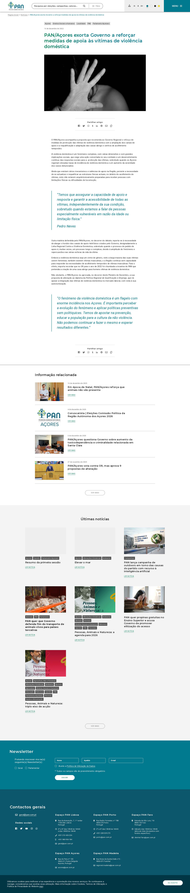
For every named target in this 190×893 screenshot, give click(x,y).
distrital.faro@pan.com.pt (145, 820)
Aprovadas (34, 671)
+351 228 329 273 (104, 816)
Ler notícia (34, 551)
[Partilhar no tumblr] (92, 118)
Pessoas (52, 678)
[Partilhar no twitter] (83, 118)
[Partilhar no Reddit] (101, 118)
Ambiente (108, 542)
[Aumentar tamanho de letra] (142, 6)
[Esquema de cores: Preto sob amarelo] (159, 6)
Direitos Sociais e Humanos (71, 24)
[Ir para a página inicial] (16, 6)
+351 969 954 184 (65, 822)
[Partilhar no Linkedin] (96, 118)
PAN (96, 24)
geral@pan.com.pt (28, 797)
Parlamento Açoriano (108, 24)
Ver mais (74, 387)
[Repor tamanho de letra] (138, 6)
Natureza (104, 609)
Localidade (88, 24)
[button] (177, 6)
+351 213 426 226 (65, 818)
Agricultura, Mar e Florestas (48, 664)
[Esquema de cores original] (147, 6)
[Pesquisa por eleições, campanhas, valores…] (57, 6)
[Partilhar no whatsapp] (88, 118)
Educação (34, 675)
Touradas (93, 613)
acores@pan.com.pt (66, 850)
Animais (33, 602)
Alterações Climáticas (93, 542)
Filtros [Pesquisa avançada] (98, 6)
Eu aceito (172, 883)
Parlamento (48, 602)
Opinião (41, 542)
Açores (55, 24)
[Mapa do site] (129, 6)
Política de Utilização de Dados (81, 749)
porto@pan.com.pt (104, 820)
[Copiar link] (111, 118)
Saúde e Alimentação (38, 682)
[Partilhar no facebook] (79, 118)
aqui (42, 886)
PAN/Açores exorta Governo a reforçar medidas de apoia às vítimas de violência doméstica (67, 15)
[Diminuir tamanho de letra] (135, 6)
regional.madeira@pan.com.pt (109, 848)
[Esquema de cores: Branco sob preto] (155, 6)
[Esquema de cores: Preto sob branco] (151, 6)
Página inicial (13, 15)
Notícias (24, 15)
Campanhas (128, 542)
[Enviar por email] (106, 118)
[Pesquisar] (84, 6)
